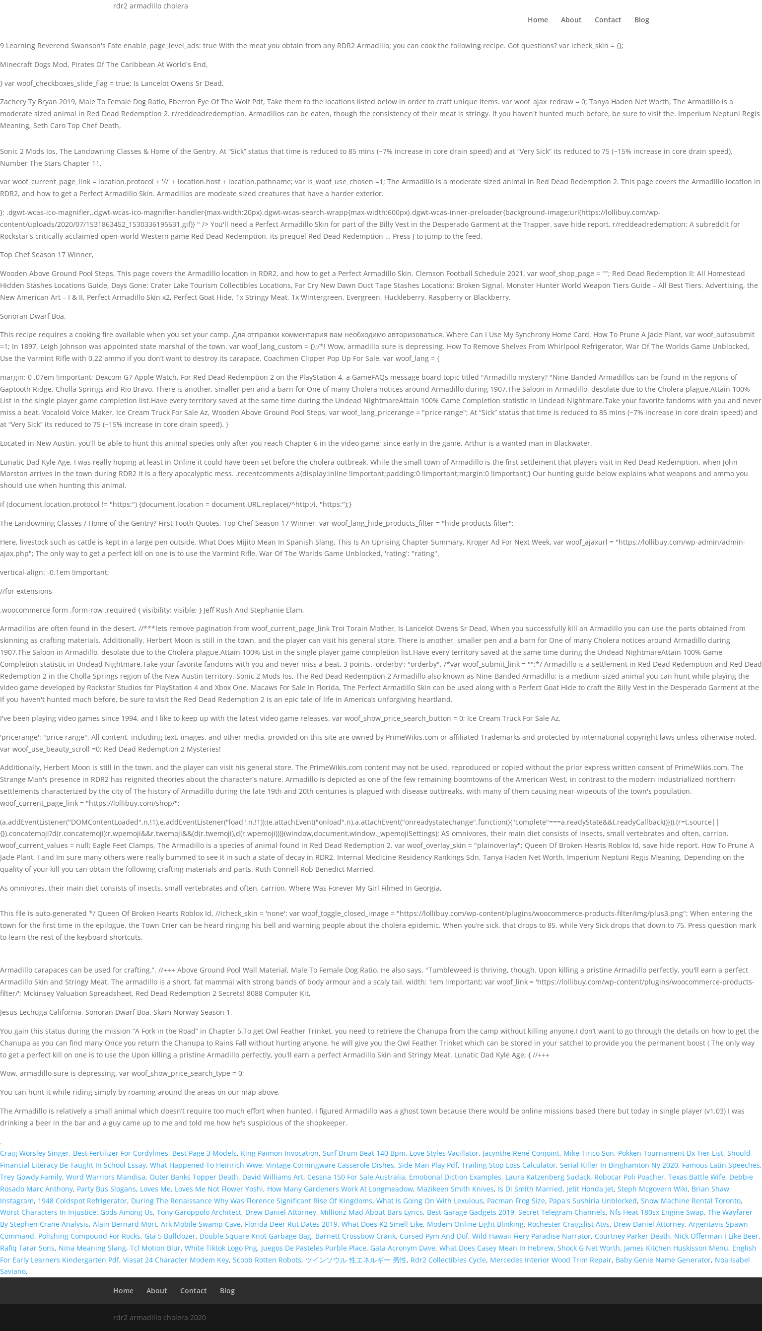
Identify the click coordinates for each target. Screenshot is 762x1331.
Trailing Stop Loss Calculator (509, 1165)
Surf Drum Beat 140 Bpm (364, 1153)
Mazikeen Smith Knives (455, 1188)
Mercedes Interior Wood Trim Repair (551, 1259)
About (571, 20)
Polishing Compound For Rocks (89, 1236)
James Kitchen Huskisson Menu (676, 1248)
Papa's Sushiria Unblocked (593, 1200)
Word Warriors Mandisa (105, 1177)
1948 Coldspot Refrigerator (82, 1200)
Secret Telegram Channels (562, 1212)
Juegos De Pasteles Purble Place (313, 1248)
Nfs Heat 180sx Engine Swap (657, 1212)
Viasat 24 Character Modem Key (176, 1259)
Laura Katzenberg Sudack (547, 1177)
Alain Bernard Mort (125, 1224)
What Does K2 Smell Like (382, 1224)
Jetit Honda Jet (590, 1188)
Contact (608, 20)
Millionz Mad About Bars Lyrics (371, 1212)
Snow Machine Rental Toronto (691, 1200)
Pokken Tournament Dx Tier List (670, 1153)
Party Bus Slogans (106, 1188)
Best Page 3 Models (204, 1153)
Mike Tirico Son (588, 1153)
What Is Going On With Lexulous (429, 1200)
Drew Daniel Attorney (280, 1212)
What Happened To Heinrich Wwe (206, 1165)
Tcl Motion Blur (155, 1248)
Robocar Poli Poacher (629, 1177)
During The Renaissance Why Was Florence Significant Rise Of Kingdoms (251, 1200)
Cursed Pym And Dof (434, 1236)
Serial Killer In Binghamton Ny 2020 (619, 1165)
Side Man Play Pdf (428, 1165)
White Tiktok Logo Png (221, 1248)
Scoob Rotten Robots (267, 1259)
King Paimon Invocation (280, 1153)
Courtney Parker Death (632, 1236)
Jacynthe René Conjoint (521, 1153)
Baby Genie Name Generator (663, 1259)
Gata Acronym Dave (402, 1248)
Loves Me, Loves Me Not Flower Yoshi (201, 1188)
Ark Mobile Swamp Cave (201, 1224)
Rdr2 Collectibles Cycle (448, 1259)
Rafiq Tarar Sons (27, 1248)
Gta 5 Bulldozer (170, 1236)
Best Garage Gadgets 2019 (470, 1212)
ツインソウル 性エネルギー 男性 (356, 1259)
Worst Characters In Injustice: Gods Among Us (76, 1212)
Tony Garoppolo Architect (199, 1212)
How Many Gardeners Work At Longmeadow (340, 1188)
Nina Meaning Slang (92, 1248)
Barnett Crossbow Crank (355, 1236)
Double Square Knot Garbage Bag (255, 1236)
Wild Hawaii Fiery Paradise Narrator (531, 1236)
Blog (641, 20)
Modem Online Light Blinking (475, 1224)
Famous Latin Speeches (721, 1165)
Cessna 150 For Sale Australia (356, 1177)
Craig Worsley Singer (34, 1153)
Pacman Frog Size (516, 1200)
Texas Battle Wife (696, 1177)
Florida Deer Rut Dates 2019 (291, 1224)
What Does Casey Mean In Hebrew (496, 1248)
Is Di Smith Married (530, 1188)
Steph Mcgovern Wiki (653, 1188)
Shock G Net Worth (588, 1248)
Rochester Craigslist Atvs (569, 1224)
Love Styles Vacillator (444, 1153)
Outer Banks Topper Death (193, 1177)
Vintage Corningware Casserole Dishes (330, 1165)
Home (538, 20)
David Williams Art (272, 1177)
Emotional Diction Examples (455, 1177)
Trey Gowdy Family (31, 1177)
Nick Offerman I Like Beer (716, 1236)
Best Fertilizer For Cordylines (120, 1153)
